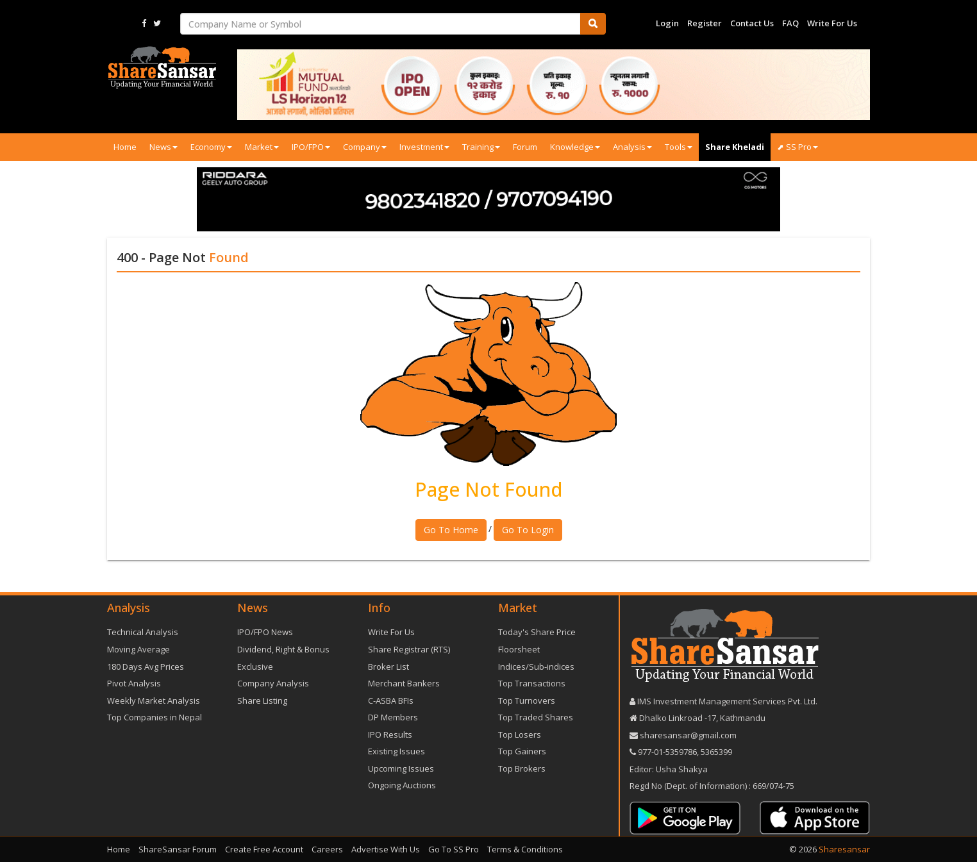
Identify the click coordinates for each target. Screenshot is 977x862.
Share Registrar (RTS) (409, 649)
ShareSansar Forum (177, 849)
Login (667, 23)
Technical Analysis (142, 632)
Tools (678, 147)
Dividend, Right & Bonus (283, 649)
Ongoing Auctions (402, 785)
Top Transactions (531, 683)
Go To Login (528, 530)
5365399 (715, 752)
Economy (211, 147)
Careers (327, 849)
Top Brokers (522, 768)
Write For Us (832, 23)
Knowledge (575, 147)
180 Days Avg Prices (145, 666)
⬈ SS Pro (797, 147)
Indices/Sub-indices (536, 666)
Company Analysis (273, 683)
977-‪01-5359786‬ (667, 752)
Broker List (388, 666)
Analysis (632, 147)
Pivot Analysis (134, 683)
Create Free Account (264, 849)
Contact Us (752, 23)
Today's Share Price (537, 632)
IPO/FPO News (265, 632)
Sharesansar (844, 849)
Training (481, 147)
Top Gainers (522, 751)
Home (125, 147)
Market (262, 147)
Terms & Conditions (525, 849)
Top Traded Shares (535, 717)
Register (704, 23)
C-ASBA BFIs (390, 700)
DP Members (393, 717)
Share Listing (262, 700)
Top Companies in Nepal (154, 717)
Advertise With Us (385, 849)
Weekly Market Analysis (153, 700)
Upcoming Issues (401, 768)
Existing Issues (396, 751)
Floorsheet (519, 649)
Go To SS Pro (453, 849)
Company (365, 147)
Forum (525, 147)
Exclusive (255, 666)
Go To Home (451, 530)
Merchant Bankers (404, 683)
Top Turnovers (526, 700)
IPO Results (390, 734)
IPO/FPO (311, 147)
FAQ (790, 23)
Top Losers (519, 734)
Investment (424, 147)
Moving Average (138, 649)
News (163, 147)
